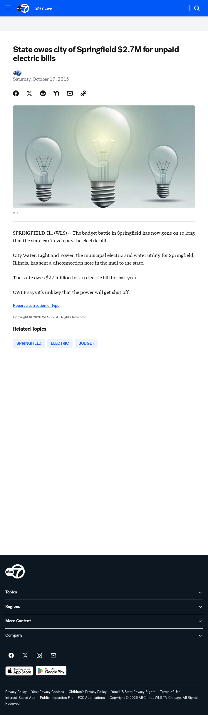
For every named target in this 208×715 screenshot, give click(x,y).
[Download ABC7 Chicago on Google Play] (51, 671)
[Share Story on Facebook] (16, 93)
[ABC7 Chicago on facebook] (11, 656)
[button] (8, 8)
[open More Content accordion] (104, 621)
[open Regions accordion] (104, 607)
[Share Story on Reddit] (43, 93)
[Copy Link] (83, 93)
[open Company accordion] (104, 635)
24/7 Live (43, 8)
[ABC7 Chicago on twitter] (25, 656)
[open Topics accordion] (104, 592)
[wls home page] (15, 571)
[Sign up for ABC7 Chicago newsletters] (53, 656)
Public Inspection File (56, 697)
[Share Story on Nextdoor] (56, 93)
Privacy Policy (16, 692)
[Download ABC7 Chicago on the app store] (19, 671)
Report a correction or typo (36, 305)
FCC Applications (91, 697)
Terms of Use (170, 692)
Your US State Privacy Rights (133, 692)
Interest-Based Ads (20, 697)
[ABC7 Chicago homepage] (23, 8)
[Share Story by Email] (70, 93)
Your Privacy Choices (47, 692)
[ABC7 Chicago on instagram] (39, 656)
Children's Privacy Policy (88, 692)
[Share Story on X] (29, 93)
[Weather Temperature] (178, 8)
